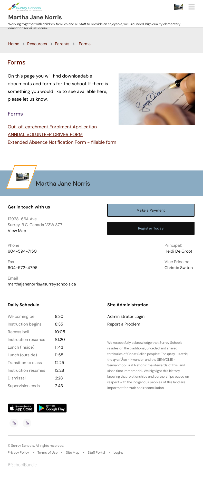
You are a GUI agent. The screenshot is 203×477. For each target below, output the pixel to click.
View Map (17, 230)
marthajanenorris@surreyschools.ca (42, 284)
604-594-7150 (22, 251)
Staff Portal (96, 452)
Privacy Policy (18, 452)
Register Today (151, 228)
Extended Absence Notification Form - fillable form (62, 142)
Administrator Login (125, 316)
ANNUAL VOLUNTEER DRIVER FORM (45, 134)
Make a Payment (151, 210)
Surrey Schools (22, 445)
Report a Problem (123, 324)
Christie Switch (179, 267)
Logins (118, 452)
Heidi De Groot (178, 251)
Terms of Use (47, 452)
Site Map (72, 452)
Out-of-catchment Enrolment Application (52, 127)
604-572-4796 (22, 267)
